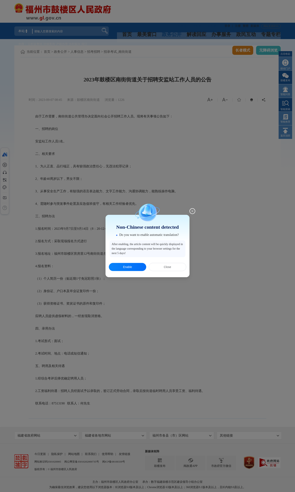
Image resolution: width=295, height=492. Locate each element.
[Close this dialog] (192, 211)
